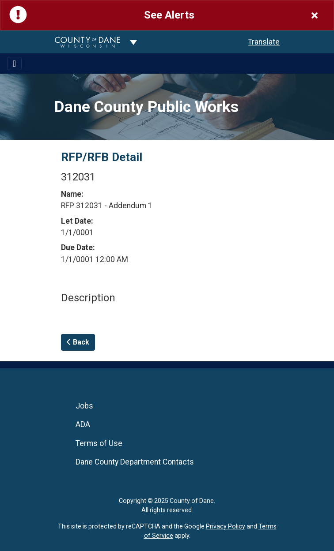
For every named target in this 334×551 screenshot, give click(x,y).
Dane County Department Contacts (135, 461)
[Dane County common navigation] (133, 42)
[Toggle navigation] (14, 63)
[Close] (314, 15)
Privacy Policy (225, 526)
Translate (264, 41)
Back (78, 342)
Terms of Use (99, 443)
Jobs (84, 405)
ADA (83, 424)
